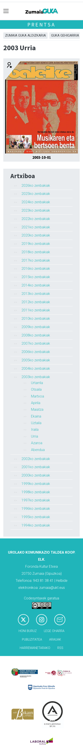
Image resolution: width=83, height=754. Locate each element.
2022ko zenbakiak (35, 219)
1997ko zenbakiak (35, 500)
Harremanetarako (35, 648)
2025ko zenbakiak (35, 194)
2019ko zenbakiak (35, 244)
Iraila (35, 429)
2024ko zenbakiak (35, 202)
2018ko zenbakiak (35, 252)
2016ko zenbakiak (35, 268)
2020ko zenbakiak (35, 235)
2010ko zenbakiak (35, 318)
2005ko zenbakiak (35, 360)
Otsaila (36, 389)
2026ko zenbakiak (35, 185)
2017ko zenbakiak (35, 260)
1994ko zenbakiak (35, 525)
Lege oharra (54, 631)
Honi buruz (28, 631)
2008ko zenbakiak (35, 335)
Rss (60, 648)
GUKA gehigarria (65, 35)
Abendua (38, 450)
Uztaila (36, 423)
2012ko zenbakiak (35, 302)
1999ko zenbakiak (35, 484)
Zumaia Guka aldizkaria (25, 35)
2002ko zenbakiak (35, 459)
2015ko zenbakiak (35, 277)
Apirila (35, 403)
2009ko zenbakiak (35, 327)
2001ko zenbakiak (35, 467)
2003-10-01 (41, 157)
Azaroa (36, 443)
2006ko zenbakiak (35, 352)
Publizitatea (32, 639)
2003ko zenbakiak (35, 377)
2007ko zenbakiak (35, 343)
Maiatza (37, 409)
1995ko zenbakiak (35, 517)
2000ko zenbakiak (35, 475)
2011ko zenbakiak (35, 310)
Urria (34, 436)
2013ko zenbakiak (35, 294)
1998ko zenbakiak (35, 492)
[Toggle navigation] (6, 11)
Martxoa (37, 396)
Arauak (55, 639)
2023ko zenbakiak (35, 210)
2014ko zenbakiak (35, 285)
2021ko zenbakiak (35, 227)
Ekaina (36, 416)
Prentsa (41, 24)
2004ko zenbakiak (35, 368)
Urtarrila (37, 383)
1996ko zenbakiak (35, 508)
